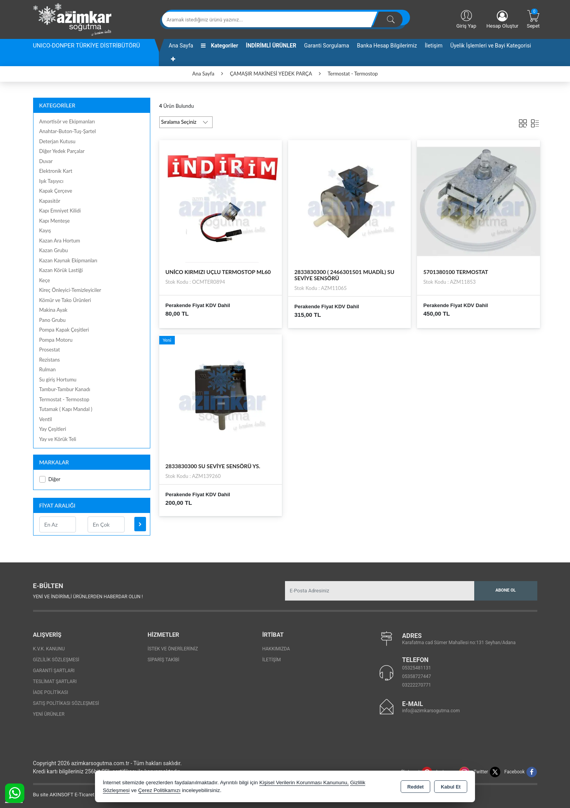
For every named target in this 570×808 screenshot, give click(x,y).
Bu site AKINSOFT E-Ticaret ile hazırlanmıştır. (83, 794)
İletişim (434, 45)
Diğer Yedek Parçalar (62, 151)
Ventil (45, 419)
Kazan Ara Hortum (59, 240)
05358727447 (416, 676)
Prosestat (49, 349)
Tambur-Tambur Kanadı (64, 389)
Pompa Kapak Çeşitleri (64, 330)
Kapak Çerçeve (55, 191)
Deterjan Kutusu (57, 141)
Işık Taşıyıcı (51, 181)
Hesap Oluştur (502, 20)
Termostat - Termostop (64, 399)
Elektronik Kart (55, 171)
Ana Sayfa (181, 45)
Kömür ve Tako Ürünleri (65, 300)
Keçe (44, 280)
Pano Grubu (52, 320)
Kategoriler (219, 45)
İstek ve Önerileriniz (173, 649)
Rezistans (49, 360)
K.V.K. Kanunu (49, 649)
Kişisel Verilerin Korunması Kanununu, (304, 782)
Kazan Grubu (53, 250)
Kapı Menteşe (54, 221)
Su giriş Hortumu (58, 379)
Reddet (415, 787)
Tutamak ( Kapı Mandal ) (66, 409)
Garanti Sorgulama (326, 45)
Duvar (46, 161)
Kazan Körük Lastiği (61, 270)
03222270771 (416, 685)
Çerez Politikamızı (159, 790)
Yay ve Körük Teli (57, 439)
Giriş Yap (466, 19)
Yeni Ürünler (49, 714)
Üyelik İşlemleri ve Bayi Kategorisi (490, 45)
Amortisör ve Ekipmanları (67, 121)
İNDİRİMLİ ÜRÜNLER (271, 45)
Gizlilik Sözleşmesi (56, 659)
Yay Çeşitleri (52, 429)
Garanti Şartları (54, 670)
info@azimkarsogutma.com (431, 710)
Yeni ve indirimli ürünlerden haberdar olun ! (88, 596)
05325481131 (416, 668)
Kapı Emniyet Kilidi (60, 210)
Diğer (50, 479)
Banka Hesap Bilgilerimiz (387, 45)
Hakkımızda (276, 649)
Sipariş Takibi (163, 659)
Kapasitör (49, 201)
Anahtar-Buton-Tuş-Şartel (67, 131)
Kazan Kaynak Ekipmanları (68, 260)
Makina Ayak (53, 310)
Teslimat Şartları (55, 681)
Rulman (47, 369)
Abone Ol (505, 590)
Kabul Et (451, 787)
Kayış (45, 230)
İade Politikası (50, 692)
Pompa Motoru (56, 340)
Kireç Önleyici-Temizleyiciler (70, 290)
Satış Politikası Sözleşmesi (66, 703)
